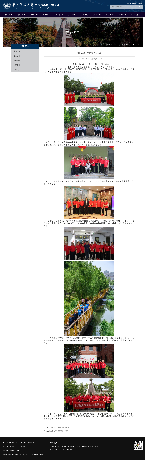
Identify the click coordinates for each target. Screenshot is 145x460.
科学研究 (84, 15)
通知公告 (17, 51)
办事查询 (69, 450)
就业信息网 (53, 450)
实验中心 (122, 15)
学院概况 (21, 15)
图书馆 (77, 446)
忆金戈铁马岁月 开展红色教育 (58, 431)
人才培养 (71, 15)
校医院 (97, 446)
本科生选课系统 (55, 446)
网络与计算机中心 (87, 446)
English (140, 3)
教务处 (64, 446)
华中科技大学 (131, 3)
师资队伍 (59, 15)
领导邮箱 (62, 450)
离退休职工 (18, 60)
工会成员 (17, 70)
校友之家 (134, 15)
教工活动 (17, 56)
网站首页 (8, 15)
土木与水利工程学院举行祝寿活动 (59, 427)
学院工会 (109, 15)
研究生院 (71, 446)
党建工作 (34, 15)
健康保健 (17, 65)
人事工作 (97, 15)
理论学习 (46, 15)
